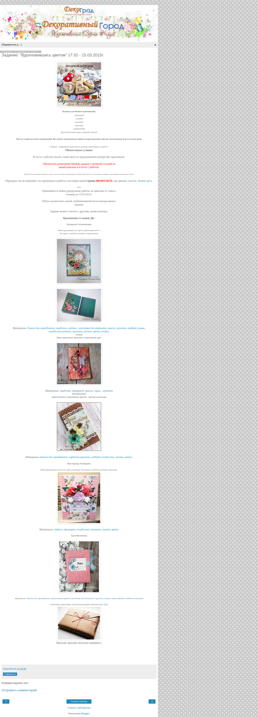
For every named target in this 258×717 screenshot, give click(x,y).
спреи (97, 390)
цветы (96, 331)
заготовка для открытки (92, 328)
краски (112, 328)
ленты (107, 598)
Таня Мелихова (79, 535)
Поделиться (10, 674)
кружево (121, 328)
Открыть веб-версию (79, 707)
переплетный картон (60, 598)
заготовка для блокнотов (82, 598)
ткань (114, 598)
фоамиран (70, 529)
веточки (66, 331)
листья (88, 331)
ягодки (105, 331)
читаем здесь (145, 180)
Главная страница (79, 701)
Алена (79, 334)
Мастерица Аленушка (79, 463)
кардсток (61, 328)
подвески (130, 598)
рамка (141, 328)
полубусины (55, 331)
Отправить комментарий (19, 690)
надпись (72, 328)
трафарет (78, 390)
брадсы (121, 598)
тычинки (77, 331)
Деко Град (103, 604)
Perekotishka (79, 394)
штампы (108, 390)
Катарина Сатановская (79, 224)
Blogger (85, 713)
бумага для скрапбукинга (41, 328)
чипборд (132, 328)
